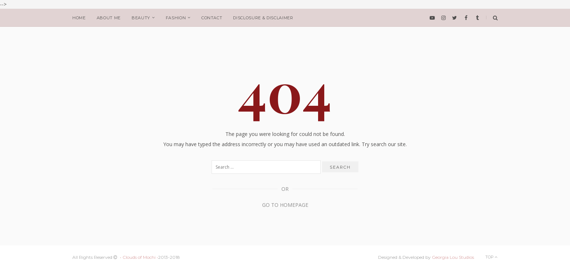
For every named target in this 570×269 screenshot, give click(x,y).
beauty (141, 17)
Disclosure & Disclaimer (263, 17)
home (79, 17)
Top (491, 257)
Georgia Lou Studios (453, 257)
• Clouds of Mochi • (139, 257)
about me (109, 17)
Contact (211, 17)
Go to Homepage (285, 204)
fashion (176, 17)
